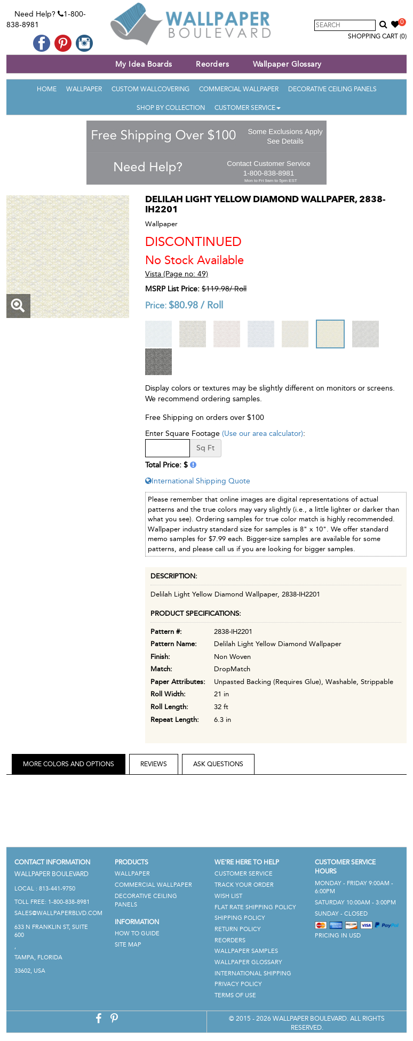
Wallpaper (84, 89)
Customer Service (248, 108)
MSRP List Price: (172, 288)
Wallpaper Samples (246, 951)
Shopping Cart (377, 36)
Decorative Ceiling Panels (332, 89)
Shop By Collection (171, 108)
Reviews (153, 764)
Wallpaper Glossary (287, 64)
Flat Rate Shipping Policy (255, 907)
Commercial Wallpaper (239, 89)
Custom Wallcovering (150, 89)
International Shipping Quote (197, 481)
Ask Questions (218, 764)
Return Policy (238, 929)
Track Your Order (244, 884)
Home (47, 89)
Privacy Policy (238, 984)
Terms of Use (235, 995)
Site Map (128, 944)
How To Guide (137, 933)
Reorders (212, 64)
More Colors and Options (68, 764)
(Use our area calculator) (262, 433)
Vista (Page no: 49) (176, 274)
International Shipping (253, 973)
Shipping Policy (240, 918)
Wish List (228, 896)
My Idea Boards (143, 64)
